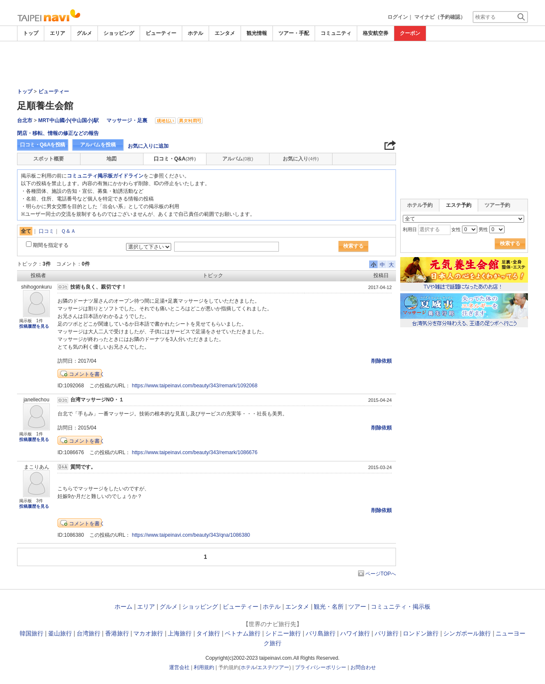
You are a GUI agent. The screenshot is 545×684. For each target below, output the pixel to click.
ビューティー (161, 33)
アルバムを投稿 (98, 145)
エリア (57, 33)
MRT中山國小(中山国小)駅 (68, 120)
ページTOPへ (380, 574)
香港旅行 (117, 633)
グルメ (84, 33)
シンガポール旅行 (467, 633)
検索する (353, 246)
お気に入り (300, 159)
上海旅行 (180, 633)
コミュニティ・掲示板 (400, 606)
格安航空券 (375, 33)
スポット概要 (48, 159)
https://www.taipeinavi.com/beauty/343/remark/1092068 (195, 386)
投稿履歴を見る (34, 326)
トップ (30, 33)
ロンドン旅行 (421, 633)
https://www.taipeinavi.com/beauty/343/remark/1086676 (195, 452)
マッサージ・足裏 (126, 120)
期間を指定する (51, 245)
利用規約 (204, 667)
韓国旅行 (31, 633)
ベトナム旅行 (243, 633)
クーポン (410, 33)
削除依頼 (381, 361)
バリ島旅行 (321, 633)
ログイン (397, 17)
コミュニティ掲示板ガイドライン (105, 176)
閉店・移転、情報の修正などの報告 (58, 133)
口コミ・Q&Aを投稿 (42, 145)
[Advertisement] (272, 65)
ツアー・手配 (293, 33)
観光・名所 (329, 606)
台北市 (24, 120)
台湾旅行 (88, 633)
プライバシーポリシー (320, 667)
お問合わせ (363, 667)
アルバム (237, 159)
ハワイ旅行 (355, 633)
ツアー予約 (497, 205)
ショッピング (118, 33)
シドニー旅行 (283, 633)
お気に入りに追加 (148, 146)
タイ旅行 (208, 633)
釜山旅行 (60, 633)
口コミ (46, 231)
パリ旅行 (387, 633)
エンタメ (225, 33)
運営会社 (179, 667)
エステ (264, 667)
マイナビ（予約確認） (439, 17)
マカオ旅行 (148, 633)
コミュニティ (336, 33)
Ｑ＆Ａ (68, 231)
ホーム (123, 606)
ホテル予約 (420, 205)
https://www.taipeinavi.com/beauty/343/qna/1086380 (191, 535)
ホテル (195, 33)
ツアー (357, 606)
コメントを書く (87, 374)
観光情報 (257, 33)
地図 (111, 159)
